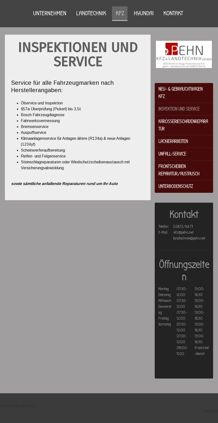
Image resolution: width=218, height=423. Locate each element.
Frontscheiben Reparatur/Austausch (178, 170)
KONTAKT (173, 13)
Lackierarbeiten (173, 141)
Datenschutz (27, 406)
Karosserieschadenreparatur (183, 125)
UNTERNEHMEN (49, 13)
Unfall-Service (172, 154)
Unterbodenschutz (175, 186)
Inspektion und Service (179, 109)
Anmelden (211, 410)
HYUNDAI (144, 13)
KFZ (120, 13)
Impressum (8, 406)
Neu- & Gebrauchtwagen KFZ (180, 92)
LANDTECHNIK (91, 13)
